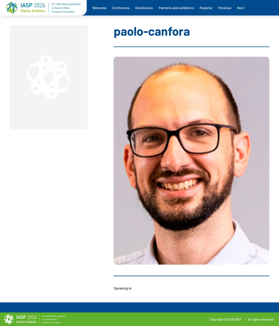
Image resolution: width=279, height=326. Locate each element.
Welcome (99, 8)
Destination (144, 8)
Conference (121, 8)
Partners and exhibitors (176, 8)
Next (240, 8)
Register (206, 8)
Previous (224, 8)
